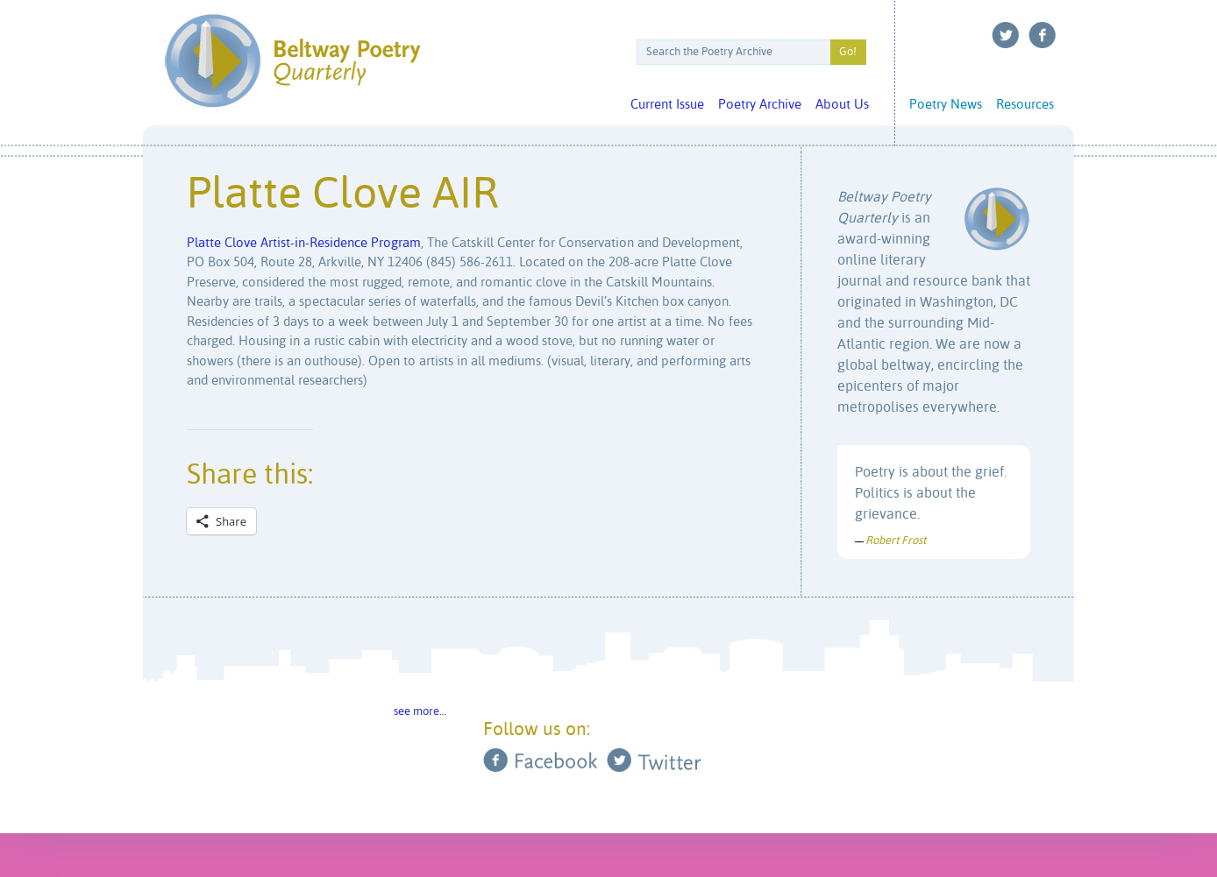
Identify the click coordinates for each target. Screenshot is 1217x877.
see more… (420, 712)
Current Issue (667, 104)
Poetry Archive (759, 104)
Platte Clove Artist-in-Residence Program (304, 243)
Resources (1025, 104)
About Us (842, 104)
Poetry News (945, 104)
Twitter (1006, 35)
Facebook (1042, 35)
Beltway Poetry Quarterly (292, 61)
